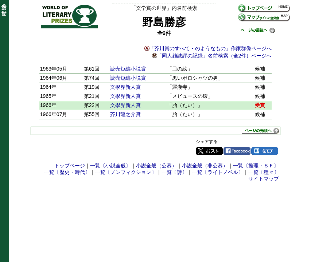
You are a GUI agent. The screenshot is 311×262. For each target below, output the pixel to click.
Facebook (236, 151)
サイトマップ (263, 179)
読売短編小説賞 (128, 69)
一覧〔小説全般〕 (110, 165)
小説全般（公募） (156, 165)
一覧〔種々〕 (263, 172)
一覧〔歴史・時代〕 (67, 172)
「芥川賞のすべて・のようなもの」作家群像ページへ (210, 48)
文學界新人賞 (125, 87)
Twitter (209, 151)
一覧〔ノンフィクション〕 (125, 172)
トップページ (69, 165)
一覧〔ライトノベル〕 (217, 172)
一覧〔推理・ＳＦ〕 (256, 165)
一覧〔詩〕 (174, 172)
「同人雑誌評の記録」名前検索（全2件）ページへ (214, 56)
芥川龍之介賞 (125, 114)
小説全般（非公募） (205, 165)
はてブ (264, 151)
